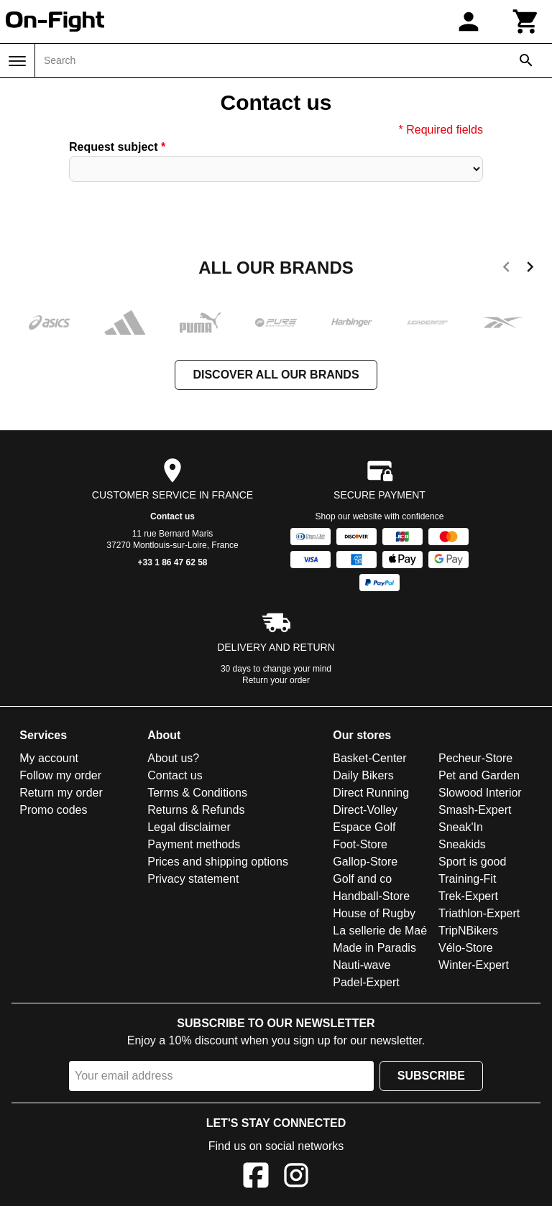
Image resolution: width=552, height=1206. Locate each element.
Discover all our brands (276, 374)
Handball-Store (371, 896)
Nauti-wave (361, 965)
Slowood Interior (480, 793)
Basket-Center (369, 758)
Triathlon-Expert (479, 913)
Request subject (117, 147)
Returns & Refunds (195, 810)
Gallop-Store (365, 861)
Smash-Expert (474, 810)
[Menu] (17, 61)
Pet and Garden (479, 775)
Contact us (172, 516)
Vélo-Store (465, 948)
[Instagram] (296, 1178)
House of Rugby (374, 913)
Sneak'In (460, 827)
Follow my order (60, 775)
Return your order (276, 680)
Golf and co (362, 879)
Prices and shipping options (217, 861)
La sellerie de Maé (380, 930)
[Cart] (526, 21)
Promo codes (53, 810)
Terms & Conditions (197, 793)
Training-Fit (467, 879)
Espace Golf (364, 827)
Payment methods (193, 844)
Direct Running (371, 793)
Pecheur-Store (475, 758)
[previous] (506, 269)
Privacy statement (193, 879)
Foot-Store (360, 844)
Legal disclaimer (189, 827)
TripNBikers (468, 930)
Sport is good (472, 861)
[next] (530, 269)
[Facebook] (256, 1178)
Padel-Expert (366, 982)
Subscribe (431, 1076)
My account (48, 758)
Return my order (61, 793)
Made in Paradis (374, 948)
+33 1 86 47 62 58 (172, 562)
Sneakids (462, 844)
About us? (173, 758)
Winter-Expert (473, 965)
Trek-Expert (468, 896)
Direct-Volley (365, 810)
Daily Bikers (363, 775)
